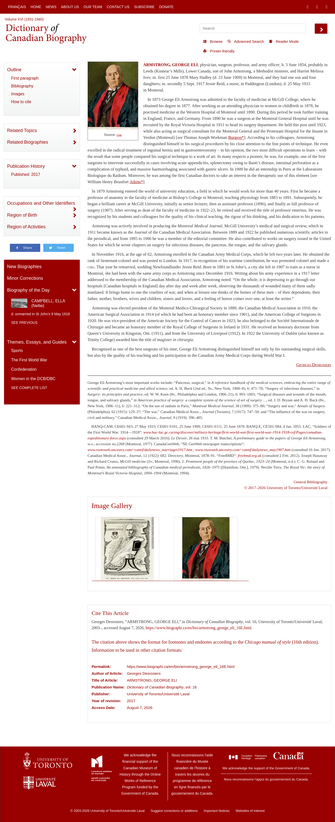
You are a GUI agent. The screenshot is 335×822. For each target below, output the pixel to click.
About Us (70, 7)
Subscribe (144, 7)
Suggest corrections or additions (174, 811)
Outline (14, 69)
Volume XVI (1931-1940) (24, 19)
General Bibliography (310, 482)
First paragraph (25, 78)
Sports (17, 350)
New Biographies (24, 266)
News (51, 7)
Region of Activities (26, 226)
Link (119, 135)
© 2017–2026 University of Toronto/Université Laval (285, 487)
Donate (166, 7)
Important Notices (217, 811)
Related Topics (22, 130)
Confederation (24, 369)
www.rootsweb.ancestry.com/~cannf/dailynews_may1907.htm (242, 449)
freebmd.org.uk (249, 455)
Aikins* (136, 181)
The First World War (29, 360)
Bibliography (22, 86)
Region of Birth (22, 215)
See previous (24, 323)
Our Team (93, 7)
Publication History (26, 166)
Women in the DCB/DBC (33, 379)
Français (17, 7)
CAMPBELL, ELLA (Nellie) (48, 303)
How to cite (21, 102)
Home (36, 7)
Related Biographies (27, 142)
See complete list (29, 388)
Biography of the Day (28, 290)
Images (17, 94)
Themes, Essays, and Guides (37, 342)
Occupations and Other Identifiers (41, 203)
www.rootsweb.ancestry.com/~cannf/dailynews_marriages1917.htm (140, 449)
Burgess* (236, 137)
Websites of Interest (250, 811)
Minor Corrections (25, 278)
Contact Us (118, 7)
